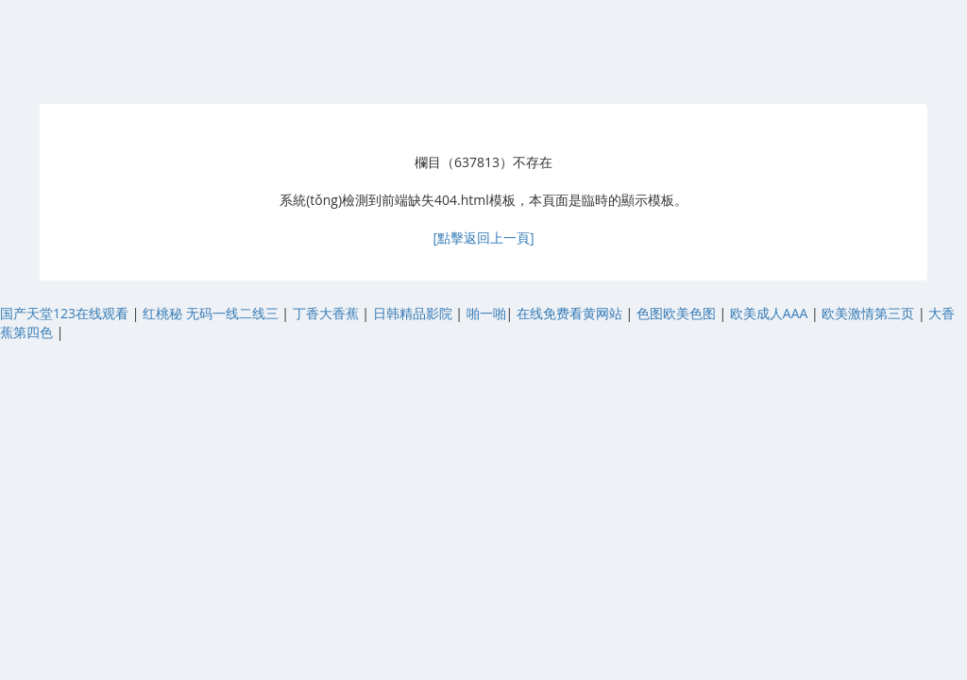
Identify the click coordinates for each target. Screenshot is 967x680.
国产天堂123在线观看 (66, 313)
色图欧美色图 (678, 313)
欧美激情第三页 (870, 313)
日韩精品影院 (414, 313)
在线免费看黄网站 (571, 313)
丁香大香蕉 (328, 313)
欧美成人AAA (770, 313)
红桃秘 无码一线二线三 (212, 313)
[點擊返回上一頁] (483, 237)
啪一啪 (486, 313)
